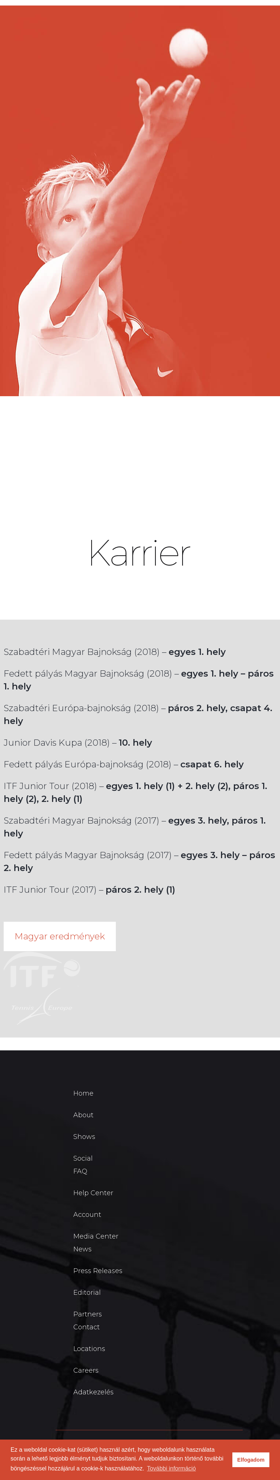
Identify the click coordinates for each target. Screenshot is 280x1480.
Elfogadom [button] (250, 1460)
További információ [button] (171, 1468)
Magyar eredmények (60, 936)
